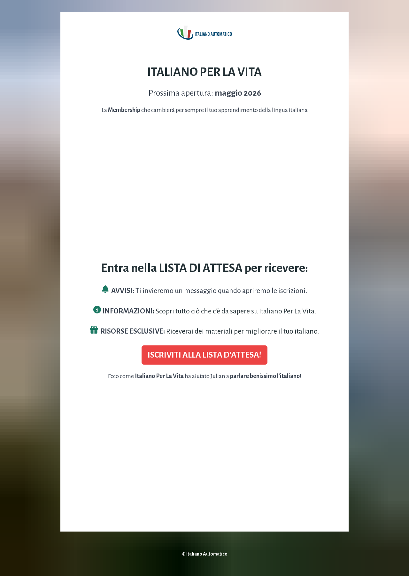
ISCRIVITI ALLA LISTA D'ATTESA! (204, 355)
